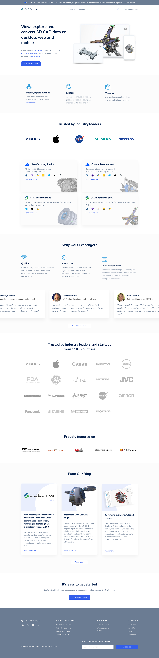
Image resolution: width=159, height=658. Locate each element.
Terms (55, 646)
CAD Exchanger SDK (63, 631)
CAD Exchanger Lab (62, 634)
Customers (132, 625)
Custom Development (63, 628)
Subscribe (127, 647)
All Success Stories (79, 326)
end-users (39, 50)
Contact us (132, 634)
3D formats (31, 109)
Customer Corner (131, 9)
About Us (132, 628)
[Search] (118, 9)
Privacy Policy (47, 646)
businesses (36, 56)
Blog (130, 631)
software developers (29, 53)
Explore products (31, 63)
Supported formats (103, 625)
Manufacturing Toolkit (63, 625)
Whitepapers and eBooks (103, 629)
